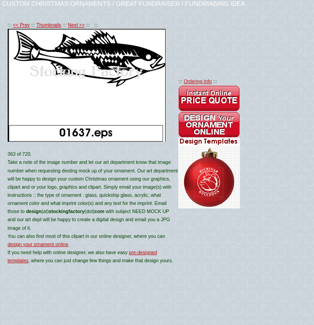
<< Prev (21, 25)
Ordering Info (198, 81)
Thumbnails (49, 25)
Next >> (76, 25)
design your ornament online (38, 244)
